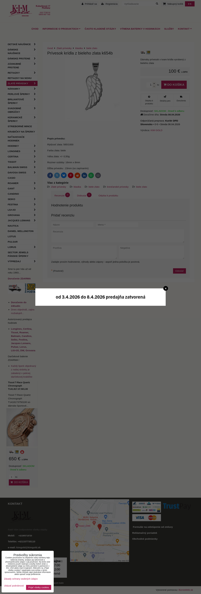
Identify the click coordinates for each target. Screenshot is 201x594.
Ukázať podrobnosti (14, 586)
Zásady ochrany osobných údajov (21, 579)
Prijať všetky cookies (38, 587)
